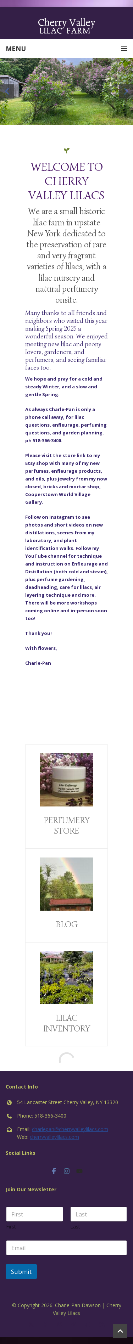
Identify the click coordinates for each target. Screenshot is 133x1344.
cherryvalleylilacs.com (54, 1137)
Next (126, 91)
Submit (21, 1271)
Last (75, 1227)
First (11, 1227)
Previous (7, 91)
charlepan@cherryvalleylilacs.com (70, 1129)
